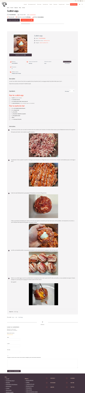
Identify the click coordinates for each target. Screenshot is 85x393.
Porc (47, 42)
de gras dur (15, 110)
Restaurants (8, 386)
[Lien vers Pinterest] (79, 1)
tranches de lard (15, 99)
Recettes (8, 382)
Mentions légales (9, 392)
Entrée (23, 7)
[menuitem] (25, 4)
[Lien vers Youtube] (80, 1)
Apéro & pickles (43, 42)
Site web (8, 349)
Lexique (27, 382)
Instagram (52, 382)
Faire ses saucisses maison (32, 391)
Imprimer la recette (27, 20)
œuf (16, 317)
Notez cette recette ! (10, 333)
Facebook (72, 378)
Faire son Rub (29, 390)
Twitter (72, 387)
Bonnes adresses (29, 380)
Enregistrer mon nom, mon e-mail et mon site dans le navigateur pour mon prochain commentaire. (24, 357)
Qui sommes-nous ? (10, 380)
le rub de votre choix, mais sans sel (19, 101)
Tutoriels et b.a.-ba (30, 384)
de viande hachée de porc (18, 108)
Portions (67, 91)
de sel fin (14, 112)
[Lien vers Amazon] (75, 1)
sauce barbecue (22, 103)
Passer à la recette (13, 20)
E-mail (8, 343)
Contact (7, 388)
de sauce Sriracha (16, 119)
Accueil (7, 378)
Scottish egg (20, 317)
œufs (16, 97)
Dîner (20, 7)
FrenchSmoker (12, 14)
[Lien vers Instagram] (82, 1)
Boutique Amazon (30, 386)
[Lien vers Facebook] (77, 1)
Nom (8, 337)
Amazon (52, 387)
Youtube (72, 382)
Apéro (8, 7)
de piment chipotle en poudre (18, 113)
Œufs (12, 117)
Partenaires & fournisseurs (11, 384)
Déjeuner (16, 7)
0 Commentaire (32, 14)
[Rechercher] (82, 4)
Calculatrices (29, 388)
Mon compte (8, 390)
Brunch (12, 7)
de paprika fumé (15, 115)
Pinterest (52, 378)
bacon (13, 317)
